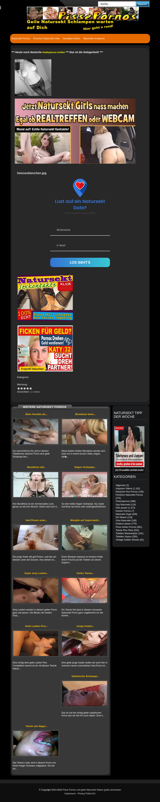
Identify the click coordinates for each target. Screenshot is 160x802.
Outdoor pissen (123, 523)
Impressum (70, 793)
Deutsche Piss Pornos (127, 491)
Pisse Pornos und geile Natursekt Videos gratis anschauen (92, 790)
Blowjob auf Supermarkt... (85, 520)
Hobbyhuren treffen (53, 52)
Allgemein (121, 485)
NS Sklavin (121, 517)
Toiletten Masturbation (127, 533)
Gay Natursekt (123, 504)
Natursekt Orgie (123, 514)
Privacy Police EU (86, 793)
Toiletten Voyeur (124, 536)
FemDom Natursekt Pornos (129, 495)
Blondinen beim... (85, 414)
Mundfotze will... (36, 467)
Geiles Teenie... (85, 573)
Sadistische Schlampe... (85, 676)
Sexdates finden (71, 38)
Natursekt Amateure (94, 38)
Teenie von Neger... (37, 726)
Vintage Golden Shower (127, 539)
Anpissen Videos (124, 488)
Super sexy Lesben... (36, 573)
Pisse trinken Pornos (126, 527)
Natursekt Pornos (21, 38)
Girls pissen (122, 507)
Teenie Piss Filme (124, 530)
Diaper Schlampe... (85, 467)
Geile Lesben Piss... (36, 626)
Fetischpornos (123, 501)
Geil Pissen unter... (36, 520)
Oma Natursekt (123, 520)
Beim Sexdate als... (36, 414)
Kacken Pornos (123, 511)
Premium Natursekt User (46, 38)
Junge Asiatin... (85, 626)
